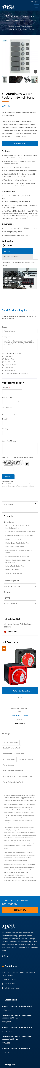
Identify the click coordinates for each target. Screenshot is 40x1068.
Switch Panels (26, 26)
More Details (20, 723)
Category (17, 26)
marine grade (7, 880)
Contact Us (32, 880)
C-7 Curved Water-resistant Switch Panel (19, 535)
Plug (15, 867)
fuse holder (31, 870)
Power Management (11, 581)
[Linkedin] (7, 956)
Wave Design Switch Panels (14, 547)
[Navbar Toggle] (36, 7)
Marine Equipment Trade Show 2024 (17, 1027)
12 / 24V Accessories (12, 586)
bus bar (6, 872)
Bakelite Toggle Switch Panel (15, 566)
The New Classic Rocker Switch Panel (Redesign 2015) (18, 561)
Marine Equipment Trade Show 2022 (17, 1048)
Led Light (6, 867)
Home (11, 26)
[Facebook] (2, 956)
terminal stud (24, 872)
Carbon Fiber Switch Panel (14, 539)
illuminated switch (20, 875)
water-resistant (16, 880)
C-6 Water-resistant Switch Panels (17, 556)
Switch (11, 867)
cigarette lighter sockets (20, 870)
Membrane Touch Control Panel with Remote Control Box (17, 527)
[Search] (17, 504)
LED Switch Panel (9, 759)
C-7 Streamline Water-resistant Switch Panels (18, 552)
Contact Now (20, 910)
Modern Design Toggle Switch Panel (17, 543)
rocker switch (29, 877)
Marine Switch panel (25, 776)
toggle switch (21, 877)
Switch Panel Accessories (13, 573)
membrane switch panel (10, 877)
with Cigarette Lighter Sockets (13, 771)
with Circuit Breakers (26, 759)
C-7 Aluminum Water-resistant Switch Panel (20, 29)
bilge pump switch (9, 875)
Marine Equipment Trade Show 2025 (17, 1006)
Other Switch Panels (12, 570)
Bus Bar (23, 867)
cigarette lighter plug (14, 872)
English (36, 2)
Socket (19, 867)
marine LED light (8, 870)
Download (10, 632)
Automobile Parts (10, 603)
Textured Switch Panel (10, 742)
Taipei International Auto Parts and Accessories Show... (16, 1016)
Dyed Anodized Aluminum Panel (13, 753)
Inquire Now (20, 143)
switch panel (29, 867)
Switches (7, 592)
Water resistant (8, 765)
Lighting (7, 598)
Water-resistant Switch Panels (13, 782)
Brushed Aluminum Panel (11, 748)
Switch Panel (31, 864)
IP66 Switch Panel (9, 776)
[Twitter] (5, 956)
